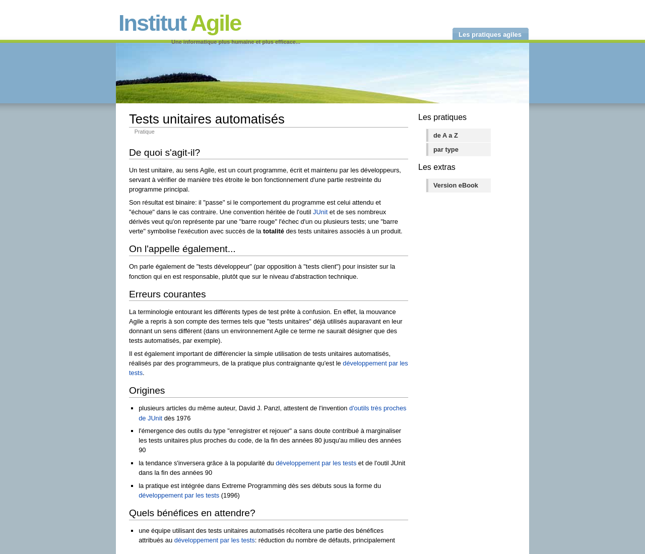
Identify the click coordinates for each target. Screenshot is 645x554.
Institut (179, 23)
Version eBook (455, 185)
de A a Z (445, 135)
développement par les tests (316, 463)
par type (446, 149)
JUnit (320, 212)
